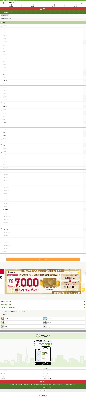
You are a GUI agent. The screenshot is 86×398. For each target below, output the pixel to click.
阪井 (84, 71)
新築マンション (3, 370)
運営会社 (50, 387)
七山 (84, 100)
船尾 (84, 135)
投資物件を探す (46, 375)
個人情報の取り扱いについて (61, 384)
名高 (84, 96)
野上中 (84, 106)
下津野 (84, 80)
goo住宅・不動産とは (13, 384)
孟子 (84, 151)
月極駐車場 (46, 368)
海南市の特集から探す (6, 304)
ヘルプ (42, 387)
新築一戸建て (3, 373)
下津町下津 (84, 229)
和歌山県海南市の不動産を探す (8, 307)
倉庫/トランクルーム (47, 378)
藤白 (84, 132)
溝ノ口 (84, 145)
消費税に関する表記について (70, 384)
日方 (84, 122)
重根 (84, 74)
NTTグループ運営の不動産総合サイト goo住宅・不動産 (10, 0)
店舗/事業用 (3, 378)
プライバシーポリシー (37, 387)
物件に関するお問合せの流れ (38, 384)
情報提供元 (44, 384)
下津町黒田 (84, 209)
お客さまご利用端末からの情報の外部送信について (25, 384)
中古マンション (46, 370)
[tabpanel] (43, 282)
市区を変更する (5, 15)
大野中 (84, 41)
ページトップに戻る (43, 330)
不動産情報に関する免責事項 (51, 384)
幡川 (84, 113)
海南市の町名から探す (6, 301)
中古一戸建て (46, 373)
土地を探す (3, 375)
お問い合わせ (46, 387)
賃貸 (1, 368)
